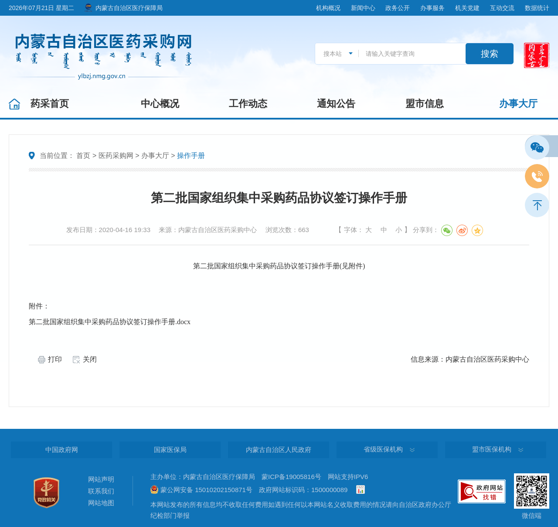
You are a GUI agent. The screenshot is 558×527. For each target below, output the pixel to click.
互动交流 (502, 7)
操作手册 (191, 155)
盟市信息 (424, 103)
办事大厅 (518, 103)
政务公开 (397, 7)
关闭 (90, 359)
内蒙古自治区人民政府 (278, 449)
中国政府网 (61, 449)
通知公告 (336, 103)
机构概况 (328, 7)
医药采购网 (116, 155)
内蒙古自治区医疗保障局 (129, 7)
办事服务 (432, 7)
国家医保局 (170, 449)
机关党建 (467, 7)
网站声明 (101, 479)
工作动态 (248, 103)
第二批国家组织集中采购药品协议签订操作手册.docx (110, 321)
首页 (83, 155)
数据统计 (537, 7)
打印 (55, 359)
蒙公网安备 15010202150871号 (206, 489)
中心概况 (160, 103)
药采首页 (50, 103)
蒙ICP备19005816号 (291, 476)
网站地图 (101, 503)
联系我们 (101, 491)
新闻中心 (363, 7)
